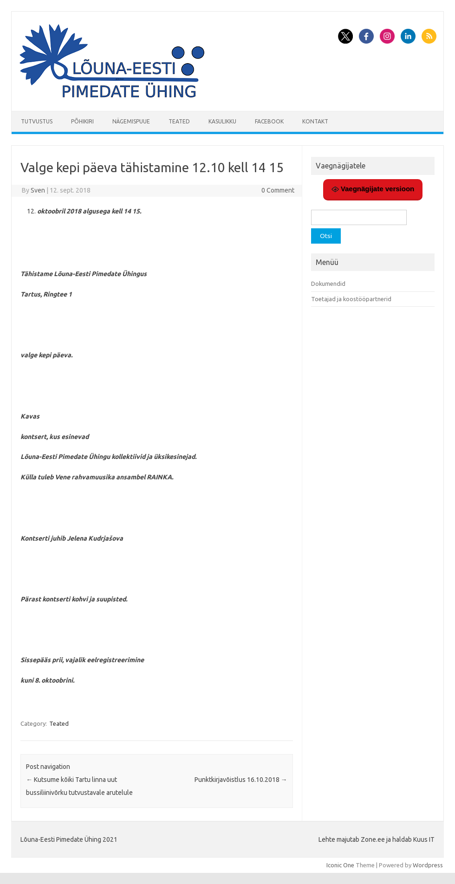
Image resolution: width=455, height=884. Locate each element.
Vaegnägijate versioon (373, 189)
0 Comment (277, 190)
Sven (38, 190)
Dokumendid (328, 283)
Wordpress (428, 865)
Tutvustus (36, 121)
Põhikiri (82, 121)
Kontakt (315, 121)
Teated (179, 121)
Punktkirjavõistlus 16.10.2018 (241, 779)
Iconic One (340, 865)
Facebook (269, 121)
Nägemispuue (131, 121)
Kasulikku (222, 121)
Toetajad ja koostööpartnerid (351, 299)
